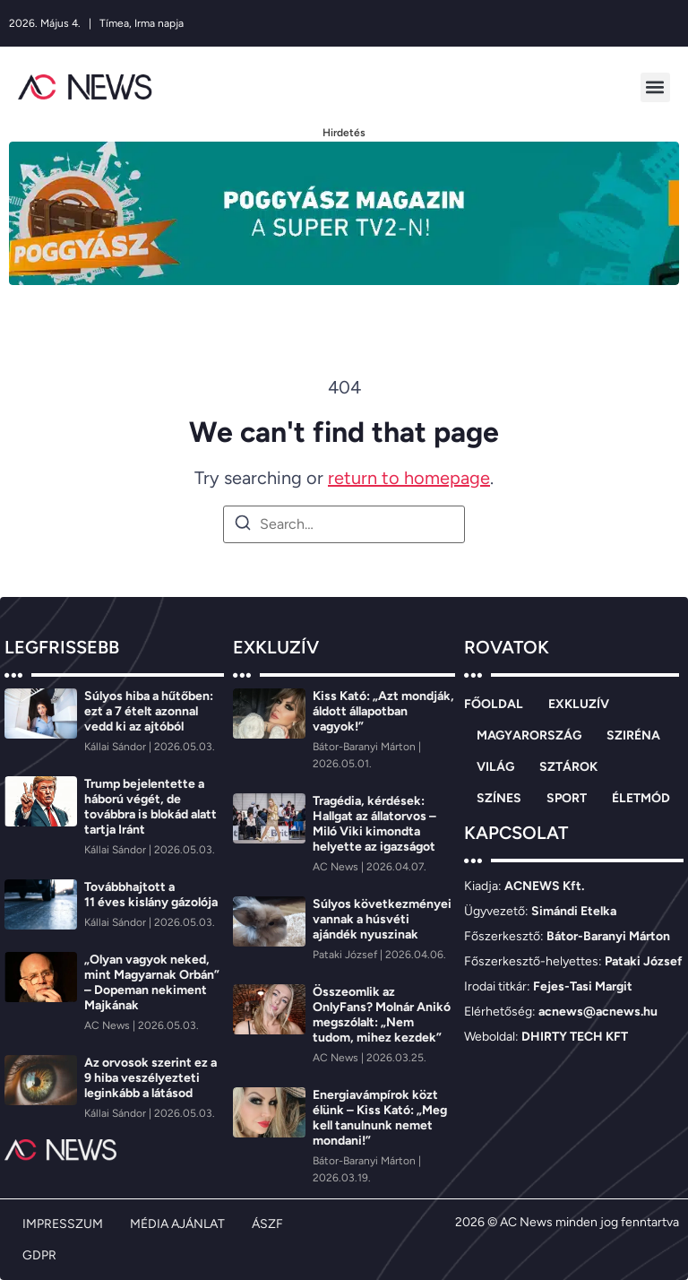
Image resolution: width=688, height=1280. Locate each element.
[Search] (242, 525)
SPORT (566, 798)
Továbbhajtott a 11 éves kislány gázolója (151, 894)
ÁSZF (267, 1224)
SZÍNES (499, 798)
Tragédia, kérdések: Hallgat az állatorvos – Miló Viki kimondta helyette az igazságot (374, 823)
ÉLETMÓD (641, 798)
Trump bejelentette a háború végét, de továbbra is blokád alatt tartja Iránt (150, 806)
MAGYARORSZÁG (529, 735)
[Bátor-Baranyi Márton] (365, 746)
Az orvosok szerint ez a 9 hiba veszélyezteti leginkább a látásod (150, 1078)
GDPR (39, 1255)
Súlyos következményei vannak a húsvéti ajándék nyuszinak (382, 919)
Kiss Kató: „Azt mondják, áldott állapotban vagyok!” (383, 711)
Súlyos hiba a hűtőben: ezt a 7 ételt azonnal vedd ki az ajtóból (148, 711)
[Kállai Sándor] (116, 746)
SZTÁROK (568, 766)
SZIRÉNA (633, 735)
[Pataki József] (346, 954)
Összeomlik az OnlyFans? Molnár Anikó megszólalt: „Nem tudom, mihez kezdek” (382, 1014)
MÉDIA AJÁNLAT (177, 1224)
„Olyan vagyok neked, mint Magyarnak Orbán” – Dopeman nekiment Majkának (151, 982)
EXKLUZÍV (578, 704)
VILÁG (495, 766)
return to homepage (409, 478)
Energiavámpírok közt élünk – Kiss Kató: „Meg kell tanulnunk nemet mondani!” (380, 1117)
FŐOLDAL (493, 704)
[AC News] (108, 1025)
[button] (655, 87)
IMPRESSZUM (62, 1224)
